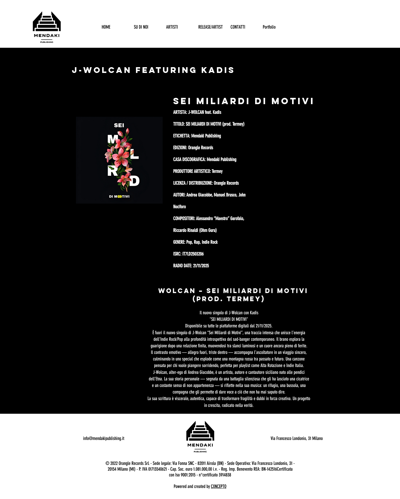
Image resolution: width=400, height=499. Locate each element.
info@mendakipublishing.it (103, 438)
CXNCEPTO (218, 486)
